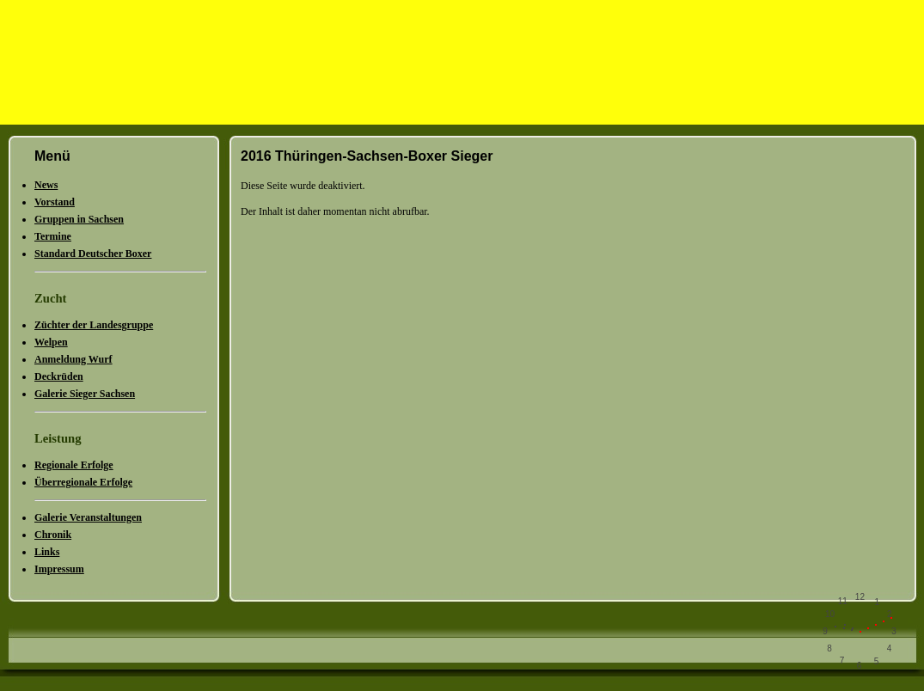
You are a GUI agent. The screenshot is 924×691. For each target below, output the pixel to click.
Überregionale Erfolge (83, 482)
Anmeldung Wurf (73, 359)
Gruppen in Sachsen (79, 219)
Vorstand (54, 202)
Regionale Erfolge (73, 465)
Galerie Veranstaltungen (88, 517)
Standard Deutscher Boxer (92, 254)
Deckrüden (58, 376)
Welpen (51, 342)
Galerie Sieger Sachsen (84, 394)
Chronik (52, 535)
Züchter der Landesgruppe (93, 325)
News (46, 185)
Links (46, 552)
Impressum (59, 569)
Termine (52, 236)
